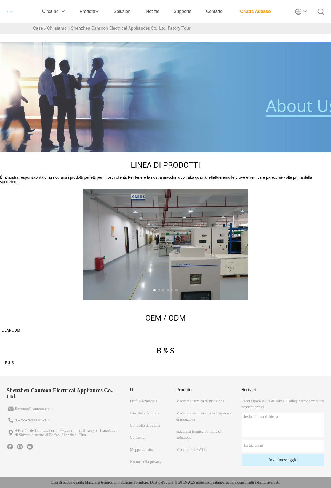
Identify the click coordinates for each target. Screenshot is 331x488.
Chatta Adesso (255, 11)
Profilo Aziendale (143, 401)
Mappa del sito (141, 450)
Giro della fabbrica (144, 413)
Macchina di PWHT (191, 450)
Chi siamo (57, 28)
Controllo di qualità (145, 425)
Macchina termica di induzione (200, 401)
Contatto (214, 11)
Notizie (152, 11)
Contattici (137, 437)
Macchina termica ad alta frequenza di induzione (203, 416)
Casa (38, 28)
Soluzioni (123, 11)
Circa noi (53, 11)
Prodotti (89, 11)
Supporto (183, 11)
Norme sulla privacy (145, 462)
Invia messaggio (283, 459)
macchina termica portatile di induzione (198, 434)
